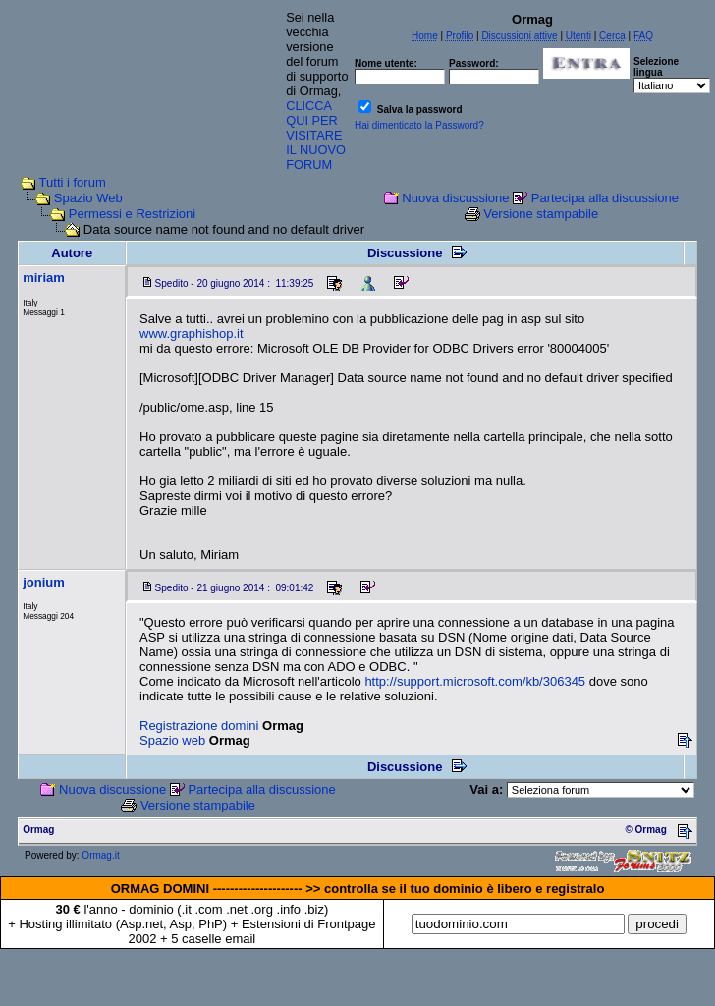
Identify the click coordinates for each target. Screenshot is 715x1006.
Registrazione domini (198, 725)
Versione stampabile (540, 213)
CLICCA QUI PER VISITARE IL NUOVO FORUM (316, 135)
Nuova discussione (455, 198)
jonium (44, 582)
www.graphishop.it (191, 333)
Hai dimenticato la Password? (419, 125)
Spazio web (172, 740)
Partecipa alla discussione (605, 198)
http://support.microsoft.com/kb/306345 (474, 681)
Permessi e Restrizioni (132, 213)
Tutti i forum (72, 182)
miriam (44, 277)
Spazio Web (88, 198)
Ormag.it (100, 855)
